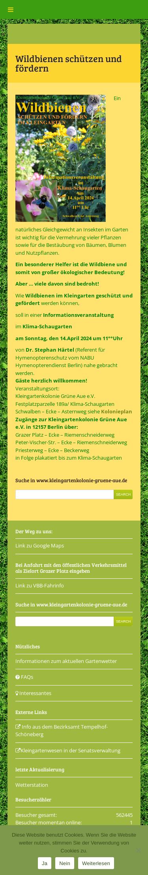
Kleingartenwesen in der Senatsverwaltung (67, 750)
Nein (64, 863)
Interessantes (33, 693)
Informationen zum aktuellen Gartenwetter (66, 661)
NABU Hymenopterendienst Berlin (54, 361)
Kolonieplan (116, 411)
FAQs (24, 676)
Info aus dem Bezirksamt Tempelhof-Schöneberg (61, 730)
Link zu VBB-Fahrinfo (39, 585)
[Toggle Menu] (10, 9)
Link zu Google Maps (39, 545)
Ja (44, 863)
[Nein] (138, 850)
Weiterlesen (96, 863)
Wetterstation (31, 784)
